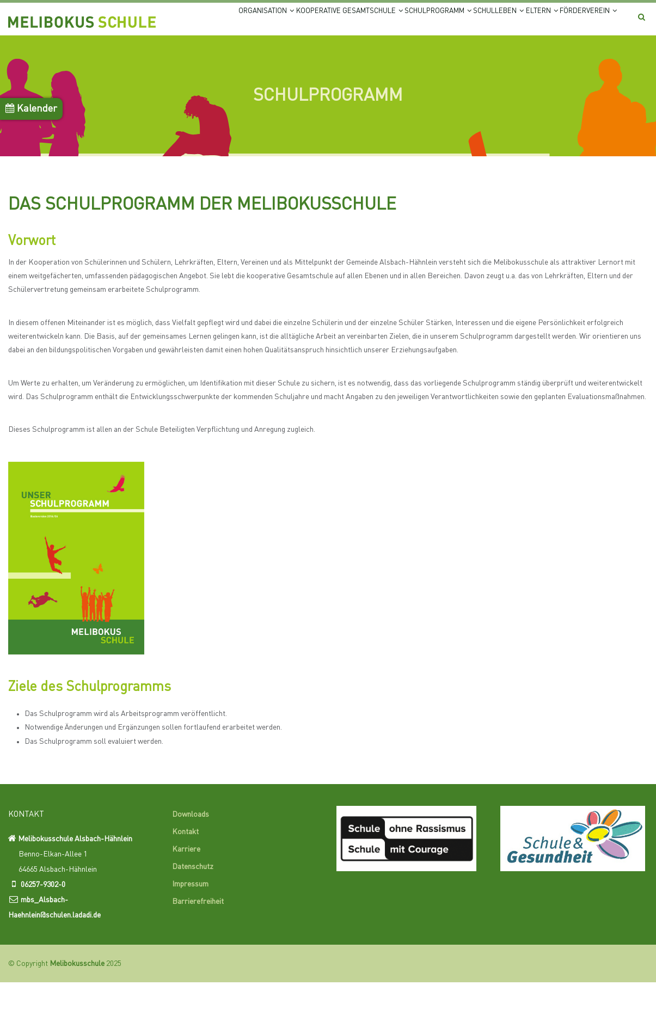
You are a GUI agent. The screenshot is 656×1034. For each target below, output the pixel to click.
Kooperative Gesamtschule (308, 23)
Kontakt (185, 883)
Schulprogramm (417, 23)
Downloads (190, 866)
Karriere (186, 900)
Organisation (207, 23)
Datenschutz (192, 918)
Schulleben (494, 23)
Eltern (551, 23)
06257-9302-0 (43, 936)
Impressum (190, 935)
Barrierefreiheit (198, 953)
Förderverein (210, 65)
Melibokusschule (77, 1015)
